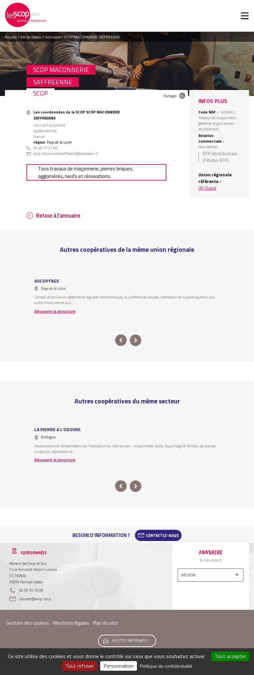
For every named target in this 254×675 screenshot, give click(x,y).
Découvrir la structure (54, 311)
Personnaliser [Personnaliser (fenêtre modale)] (119, 666)
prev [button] (121, 340)
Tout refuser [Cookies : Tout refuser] (79, 666)
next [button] (135, 340)
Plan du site (105, 623)
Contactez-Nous (162, 535)
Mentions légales (71, 623)
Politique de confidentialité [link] (166, 665)
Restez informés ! (130, 640)
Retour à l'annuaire (58, 215)
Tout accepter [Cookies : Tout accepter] (230, 656)
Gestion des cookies (27, 623)
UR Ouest (207, 188)
